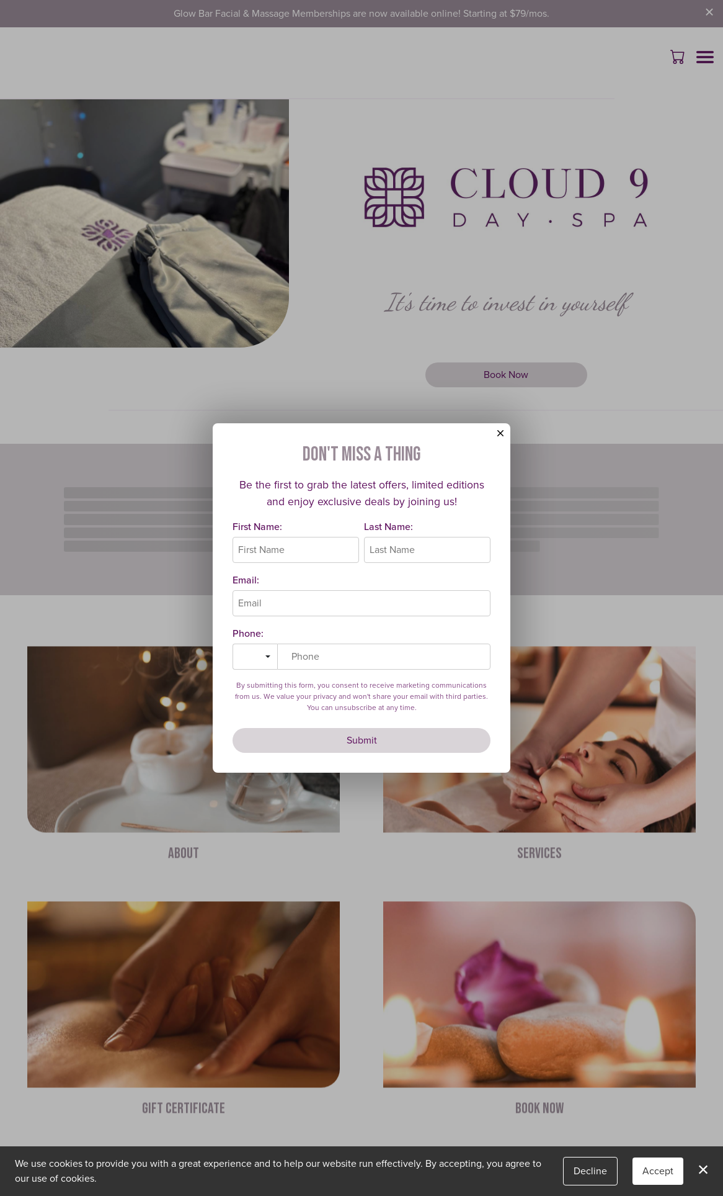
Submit (362, 743)
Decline (590, 1171)
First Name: (257, 530)
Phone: (248, 636)
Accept (657, 1171)
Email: (246, 583)
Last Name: (388, 530)
